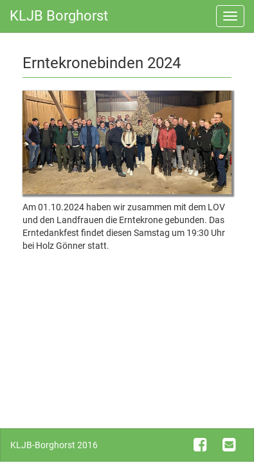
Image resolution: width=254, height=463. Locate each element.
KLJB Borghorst (59, 16)
